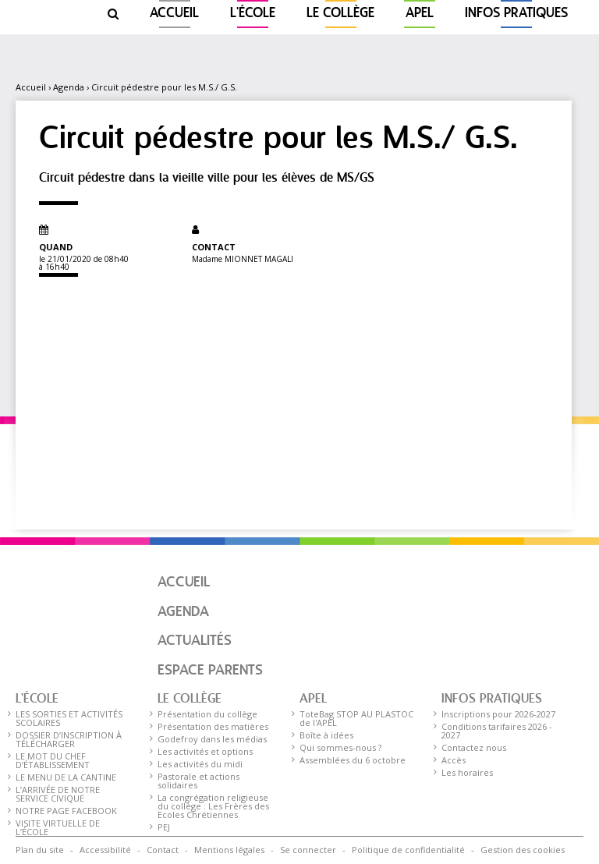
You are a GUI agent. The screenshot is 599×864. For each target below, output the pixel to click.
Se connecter (308, 849)
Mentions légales (229, 849)
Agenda (68, 87)
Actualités (195, 641)
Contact (163, 849)
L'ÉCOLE (252, 13)
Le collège (340, 13)
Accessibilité (105, 849)
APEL (420, 13)
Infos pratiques (516, 13)
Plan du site (40, 849)
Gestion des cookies (522, 849)
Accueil (174, 13)
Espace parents (210, 670)
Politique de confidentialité (408, 849)
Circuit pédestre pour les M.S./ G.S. (164, 87)
